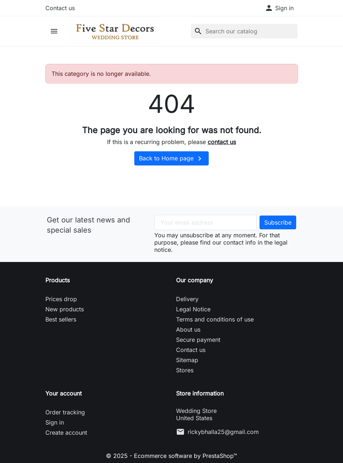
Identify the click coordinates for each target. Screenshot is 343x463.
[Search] (244, 31)
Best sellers (60, 319)
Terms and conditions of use (215, 319)
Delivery (187, 299)
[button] (279, 8)
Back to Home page (171, 158)
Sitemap (187, 360)
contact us (222, 142)
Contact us (60, 8)
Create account (66, 432)
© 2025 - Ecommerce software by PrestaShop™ (171, 455)
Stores (184, 370)
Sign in (54, 422)
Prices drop (61, 299)
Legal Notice (193, 309)
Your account (63, 393)
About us (188, 329)
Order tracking (65, 412)
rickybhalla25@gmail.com (223, 431)
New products (64, 309)
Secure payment (198, 339)
